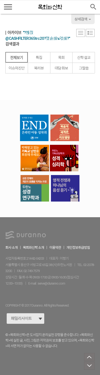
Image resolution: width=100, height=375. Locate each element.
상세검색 (83, 19)
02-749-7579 (31, 271)
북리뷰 (39, 68)
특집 (39, 57)
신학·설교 (83, 57)
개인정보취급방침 (78, 248)
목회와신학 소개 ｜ (36, 248)
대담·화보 (61, 68)
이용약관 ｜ (57, 248)
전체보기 (16, 57)
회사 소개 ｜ (14, 248)
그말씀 (84, 68)
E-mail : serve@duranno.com (46, 283)
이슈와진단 (17, 68)
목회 (61, 57)
